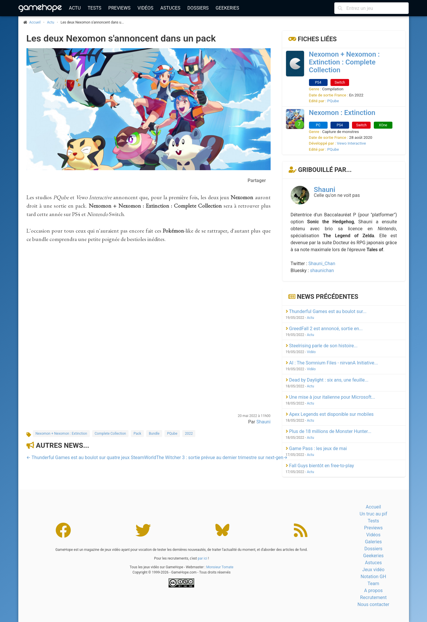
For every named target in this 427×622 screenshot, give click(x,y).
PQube (172, 434)
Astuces (170, 8)
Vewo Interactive (351, 143)
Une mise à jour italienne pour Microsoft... (330, 397)
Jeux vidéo (373, 569)
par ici (202, 558)
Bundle (154, 434)
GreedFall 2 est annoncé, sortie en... (324, 328)
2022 (189, 434)
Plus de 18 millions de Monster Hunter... (328, 431)
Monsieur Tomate (219, 567)
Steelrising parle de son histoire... (322, 345)
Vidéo (311, 352)
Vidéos (145, 8)
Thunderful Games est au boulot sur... (326, 311)
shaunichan (322, 270)
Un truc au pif (373, 514)
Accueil (373, 507)
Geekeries (227, 8)
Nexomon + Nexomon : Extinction (61, 434)
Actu (75, 8)
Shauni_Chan (321, 263)
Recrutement (373, 597)
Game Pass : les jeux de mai (316, 448)
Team (373, 583)
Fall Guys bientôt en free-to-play (320, 465)
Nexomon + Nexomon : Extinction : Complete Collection (344, 62)
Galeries (373, 541)
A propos (373, 590)
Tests (94, 8)
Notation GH (373, 576)
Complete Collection (110, 434)
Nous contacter (373, 604)
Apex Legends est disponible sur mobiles (330, 414)
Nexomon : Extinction (342, 113)
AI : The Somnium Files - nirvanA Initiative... (332, 363)
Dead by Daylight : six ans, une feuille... (327, 380)
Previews (119, 8)
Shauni (263, 422)
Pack (137, 434)
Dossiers (197, 8)
